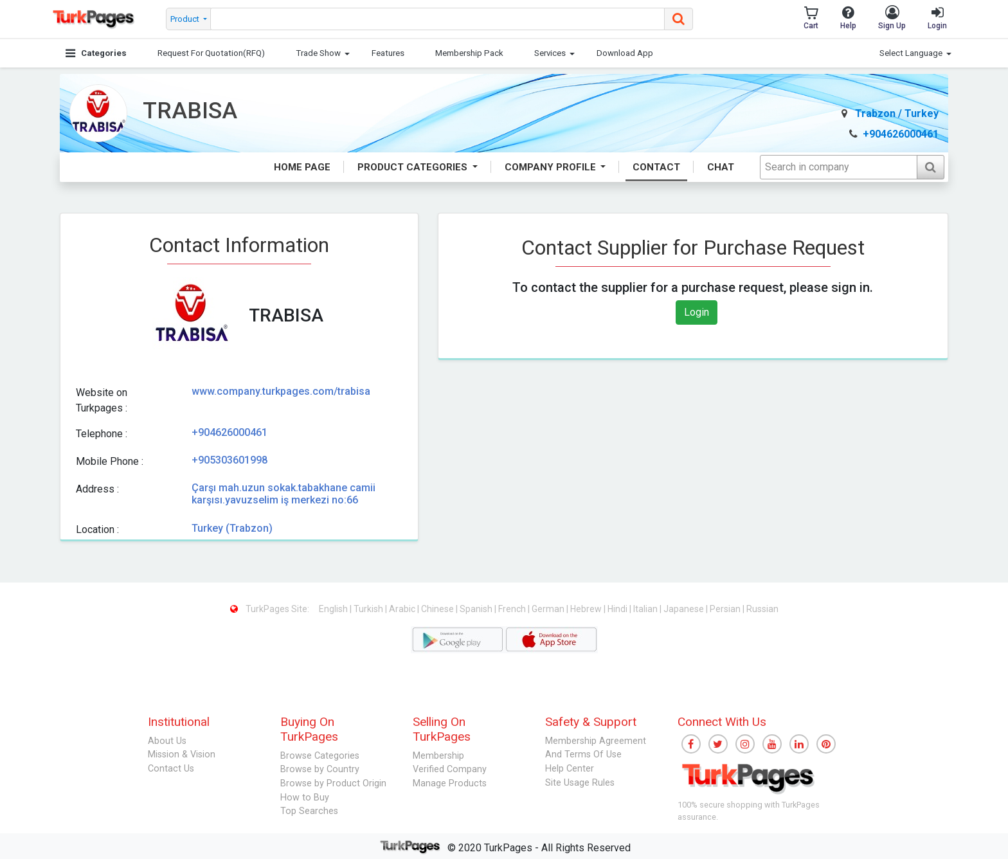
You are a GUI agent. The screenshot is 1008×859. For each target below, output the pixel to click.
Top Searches (309, 811)
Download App (625, 53)
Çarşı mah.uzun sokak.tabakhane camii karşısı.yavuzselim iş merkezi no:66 (283, 494)
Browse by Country (319, 769)
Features (388, 53)
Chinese (438, 609)
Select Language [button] (910, 53)
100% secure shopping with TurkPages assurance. (749, 811)
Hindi (618, 609)
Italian (646, 609)
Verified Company (450, 769)
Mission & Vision (181, 754)
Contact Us (171, 768)
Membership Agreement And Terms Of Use (595, 748)
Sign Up (892, 17)
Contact (656, 167)
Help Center (569, 768)
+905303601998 (229, 460)
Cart (811, 17)
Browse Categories (319, 755)
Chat (720, 167)
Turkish (369, 609)
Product (185, 19)
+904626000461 (894, 134)
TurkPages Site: (270, 609)
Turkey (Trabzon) (232, 528)
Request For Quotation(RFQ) (211, 53)
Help (848, 17)
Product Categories (413, 167)
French (513, 609)
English (334, 609)
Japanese (684, 609)
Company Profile (551, 167)
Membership (438, 755)
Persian (726, 609)
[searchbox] (437, 19)
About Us (167, 741)
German (549, 609)
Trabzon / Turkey (890, 113)
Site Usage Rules (580, 782)
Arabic (403, 609)
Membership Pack (469, 53)
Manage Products (450, 783)
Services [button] (550, 53)
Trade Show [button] (318, 53)
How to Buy (304, 797)
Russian (762, 609)
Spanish (477, 609)
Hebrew (587, 609)
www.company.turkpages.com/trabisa (281, 391)
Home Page (302, 167)
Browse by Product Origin (333, 783)
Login (937, 17)
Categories (96, 53)
